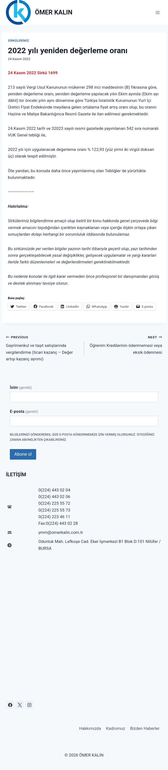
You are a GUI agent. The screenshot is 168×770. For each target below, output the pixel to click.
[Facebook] (10, 705)
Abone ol (23, 454)
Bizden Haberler (145, 728)
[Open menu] (157, 12)
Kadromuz (115, 728)
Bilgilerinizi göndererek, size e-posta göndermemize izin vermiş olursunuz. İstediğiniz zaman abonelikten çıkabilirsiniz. (82, 437)
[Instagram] (29, 705)
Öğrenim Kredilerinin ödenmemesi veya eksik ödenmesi (125, 344)
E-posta (24, 411)
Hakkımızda (90, 728)
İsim (21, 387)
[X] (19, 705)
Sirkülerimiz (18, 40)
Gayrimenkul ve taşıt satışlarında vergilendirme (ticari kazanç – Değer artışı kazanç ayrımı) (43, 347)
